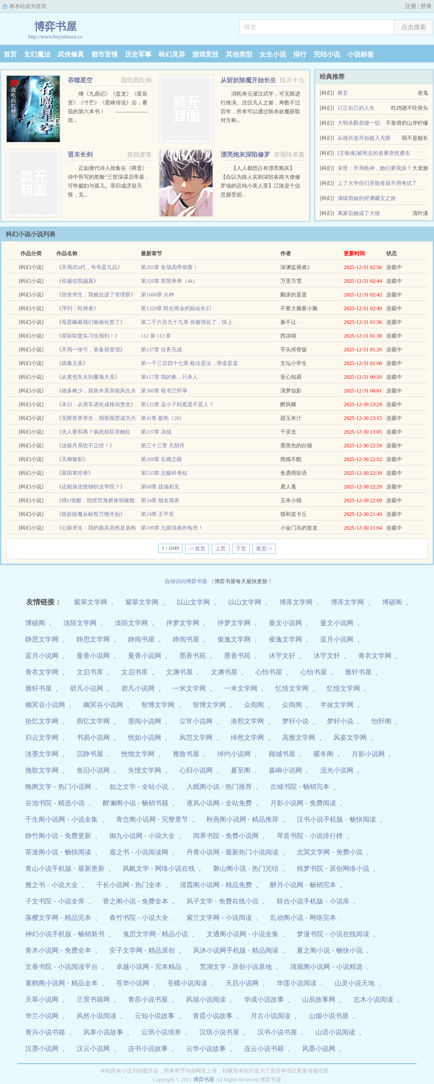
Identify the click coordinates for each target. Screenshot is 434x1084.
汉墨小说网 (41, 1048)
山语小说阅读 (335, 1032)
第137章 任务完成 (161, 349)
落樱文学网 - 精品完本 (58, 917)
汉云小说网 (93, 1048)
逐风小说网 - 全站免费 (219, 803)
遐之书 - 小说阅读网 (138, 852)
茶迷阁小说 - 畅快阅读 (58, 852)
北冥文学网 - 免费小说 (329, 852)
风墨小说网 (318, 1048)
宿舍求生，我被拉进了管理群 (96, 295)
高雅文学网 (298, 737)
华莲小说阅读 (297, 983)
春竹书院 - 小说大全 (138, 917)
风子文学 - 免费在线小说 (222, 901)
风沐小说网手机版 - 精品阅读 (236, 950)
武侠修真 (71, 54)
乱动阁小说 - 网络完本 (303, 917)
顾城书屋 (282, 753)
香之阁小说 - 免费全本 (135, 901)
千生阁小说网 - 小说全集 (61, 819)
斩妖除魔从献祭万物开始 (91, 514)
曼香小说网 (93, 655)
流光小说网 (336, 770)
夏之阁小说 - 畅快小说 (329, 950)
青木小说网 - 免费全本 (58, 950)
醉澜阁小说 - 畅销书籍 (135, 803)
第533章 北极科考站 (164, 473)
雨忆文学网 (93, 721)
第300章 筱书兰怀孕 (164, 391)
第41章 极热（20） (163, 418)
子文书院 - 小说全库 (54, 901)
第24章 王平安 (157, 514)
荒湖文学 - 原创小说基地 (236, 966)
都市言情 (104, 54)
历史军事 (138, 54)
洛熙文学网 (247, 721)
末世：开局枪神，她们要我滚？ (374, 168)
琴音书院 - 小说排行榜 (309, 835)
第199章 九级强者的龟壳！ (172, 528)
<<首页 (197, 549)
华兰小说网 (41, 1015)
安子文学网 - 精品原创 (142, 950)
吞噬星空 (80, 80)
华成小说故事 (264, 999)
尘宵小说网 (196, 721)
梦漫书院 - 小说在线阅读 (333, 934)
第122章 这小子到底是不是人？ (177, 404)
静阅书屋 (141, 639)
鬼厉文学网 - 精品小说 (155, 934)
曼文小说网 (285, 623)
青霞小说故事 (212, 1015)
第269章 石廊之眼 (161, 459)
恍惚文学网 (138, 753)
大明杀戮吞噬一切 (358, 123)
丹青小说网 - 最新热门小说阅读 (232, 852)
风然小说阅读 (96, 1015)
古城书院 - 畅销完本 (299, 786)
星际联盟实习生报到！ (88, 336)
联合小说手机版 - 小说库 (313, 901)
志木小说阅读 (373, 999)
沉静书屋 (90, 753)
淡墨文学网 (41, 753)
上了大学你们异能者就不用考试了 (377, 183)
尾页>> (264, 549)
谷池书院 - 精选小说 (54, 803)
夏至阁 (241, 770)
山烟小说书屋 (329, 1015)
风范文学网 (196, 737)
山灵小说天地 (355, 983)
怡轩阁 (381, 721)
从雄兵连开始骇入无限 (364, 138)
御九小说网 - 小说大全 (142, 835)
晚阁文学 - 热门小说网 (58, 786)
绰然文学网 (247, 737)
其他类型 (239, 54)
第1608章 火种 (157, 295)
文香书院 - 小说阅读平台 (61, 966)
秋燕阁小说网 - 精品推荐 (242, 819)
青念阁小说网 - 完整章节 (152, 819)
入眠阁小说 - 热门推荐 (219, 786)
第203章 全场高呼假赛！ (169, 267)
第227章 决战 (156, 432)
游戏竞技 (205, 54)
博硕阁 (392, 602)
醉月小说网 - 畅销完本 (303, 884)
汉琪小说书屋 (219, 1032)
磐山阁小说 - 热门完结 (246, 868)
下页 (241, 549)
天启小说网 (242, 983)
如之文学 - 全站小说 (138, 786)
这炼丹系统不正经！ (85, 445)
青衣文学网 (374, 655)
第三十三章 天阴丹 (163, 445)
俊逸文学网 (234, 639)
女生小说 (273, 54)
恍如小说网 (144, 737)
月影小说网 (368, 753)
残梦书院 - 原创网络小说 (333, 868)
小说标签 (360, 54)
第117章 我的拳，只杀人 (169, 377)
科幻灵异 (172, 54)
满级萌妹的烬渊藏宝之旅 (366, 198)
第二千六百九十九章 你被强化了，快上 (186, 322)
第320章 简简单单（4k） (169, 281)
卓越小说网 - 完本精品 (149, 966)
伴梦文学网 (182, 623)
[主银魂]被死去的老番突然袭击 (373, 153)
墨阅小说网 (144, 721)
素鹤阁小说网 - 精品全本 (61, 983)
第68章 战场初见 (160, 487)
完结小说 (327, 54)
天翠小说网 (41, 999)
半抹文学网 (336, 704)
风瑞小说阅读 (206, 999)
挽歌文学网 (41, 770)
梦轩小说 (295, 721)
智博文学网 (157, 704)
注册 (410, 6)
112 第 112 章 (156, 336)
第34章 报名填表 (160, 500)
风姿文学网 (350, 737)
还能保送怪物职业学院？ (91, 487)
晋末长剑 (80, 154)
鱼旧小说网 (93, 770)
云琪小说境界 (161, 1032)
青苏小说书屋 (148, 999)
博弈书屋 (203, 1079)
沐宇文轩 (282, 655)
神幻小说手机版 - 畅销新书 (64, 934)
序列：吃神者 (77, 308)
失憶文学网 (144, 770)
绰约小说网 (234, 753)
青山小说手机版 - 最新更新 (64, 868)
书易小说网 (93, 737)
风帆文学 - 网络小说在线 (159, 868)
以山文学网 (193, 602)
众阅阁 (254, 704)
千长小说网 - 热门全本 (129, 884)
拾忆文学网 (41, 721)
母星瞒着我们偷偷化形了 (91, 322)
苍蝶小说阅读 (187, 983)
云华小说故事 (206, 1048)
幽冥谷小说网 (45, 704)
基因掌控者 (75, 473)
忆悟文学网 (292, 688)
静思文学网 (41, 639)
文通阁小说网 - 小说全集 (242, 934)
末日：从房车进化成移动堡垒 (96, 404)
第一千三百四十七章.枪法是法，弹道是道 (189, 363)
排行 (299, 54)
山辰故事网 (318, 999)
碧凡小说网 (86, 688)
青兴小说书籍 (45, 1032)
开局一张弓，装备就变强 (91, 349)
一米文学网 (189, 688)
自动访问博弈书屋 (186, 581)
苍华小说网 (132, 983)
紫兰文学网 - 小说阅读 (219, 917)
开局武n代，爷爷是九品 (89, 267)
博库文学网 (296, 602)
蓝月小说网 (336, 639)
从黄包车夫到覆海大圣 (88, 377)
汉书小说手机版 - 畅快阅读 (336, 819)
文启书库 (90, 672)
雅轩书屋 (358, 672)
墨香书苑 (192, 655)
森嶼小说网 (285, 770)
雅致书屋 (186, 753)
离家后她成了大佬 (358, 213)
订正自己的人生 (356, 108)
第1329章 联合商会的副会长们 (176, 308)
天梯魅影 (72, 459)
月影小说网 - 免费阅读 (303, 803)
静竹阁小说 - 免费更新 (58, 835)
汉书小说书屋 (277, 1032)
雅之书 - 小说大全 (51, 884)
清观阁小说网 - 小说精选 (326, 966)
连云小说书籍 (264, 1048)
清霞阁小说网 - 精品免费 (216, 884)
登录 (426, 6)
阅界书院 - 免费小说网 (226, 835)
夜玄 (342, 93)
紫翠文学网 (90, 602)
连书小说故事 (148, 1048)
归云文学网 (41, 737)
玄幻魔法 (37, 54)
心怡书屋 (269, 672)
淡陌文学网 (80, 623)
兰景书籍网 (93, 999)
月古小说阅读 (271, 1015)
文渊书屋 (179, 672)
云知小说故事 (154, 1015)
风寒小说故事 (103, 1032)
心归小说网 (196, 770)
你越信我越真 (77, 281)
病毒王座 (72, 363)
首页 (10, 54)
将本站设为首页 (27, 6)
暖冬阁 (323, 753)
